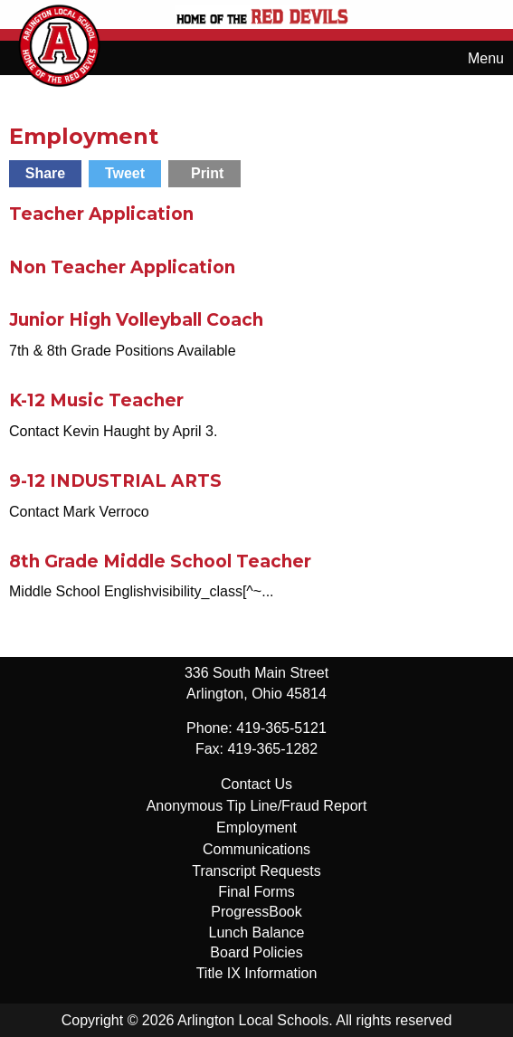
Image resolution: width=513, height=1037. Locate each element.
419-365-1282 (272, 748)
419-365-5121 (281, 728)
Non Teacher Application (122, 267)
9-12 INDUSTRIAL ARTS (115, 481)
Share (45, 173)
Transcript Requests (256, 871)
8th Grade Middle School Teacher (160, 561)
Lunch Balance (257, 932)
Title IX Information (257, 973)
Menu (477, 58)
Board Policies (256, 952)
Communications (256, 849)
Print (207, 173)
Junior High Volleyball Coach (136, 319)
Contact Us (256, 784)
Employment (256, 827)
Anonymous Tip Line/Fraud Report (257, 805)
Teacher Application (101, 214)
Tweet (125, 173)
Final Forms (256, 891)
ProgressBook (256, 911)
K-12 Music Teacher (96, 400)
